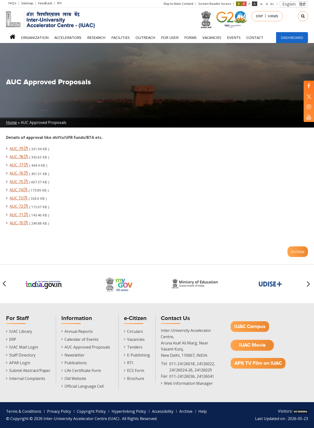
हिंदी (302, 4)
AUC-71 (19, 214)
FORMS (190, 37)
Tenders (134, 347)
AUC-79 (19, 148)
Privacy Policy (60, 411)
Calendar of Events (81, 339)
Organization (35, 37)
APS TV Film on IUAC (258, 363)
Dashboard (292, 37)
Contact (254, 37)
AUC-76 (19, 173)
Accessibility (164, 411)
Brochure (135, 378)
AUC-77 (19, 165)
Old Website (75, 378)
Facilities (120, 37)
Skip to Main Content (178, 3)
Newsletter (74, 355)
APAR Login (19, 362)
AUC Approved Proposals (87, 347)
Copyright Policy (92, 411)
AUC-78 (19, 156)
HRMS (273, 16)
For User (169, 37)
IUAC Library (20, 331)
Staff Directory (22, 355)
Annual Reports (78, 331)
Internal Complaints (27, 378)
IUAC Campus (249, 326)
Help (204, 411)
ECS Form (135, 370)
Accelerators (67, 37)
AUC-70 (19, 223)
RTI (59, 3)
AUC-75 (19, 181)
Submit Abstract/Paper (29, 370)
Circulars (135, 331)
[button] (309, 284)
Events (234, 37)
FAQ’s (12, 3)
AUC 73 (19, 198)
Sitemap (27, 3)
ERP (259, 16)
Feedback (45, 3)
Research (96, 37)
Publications (75, 362)
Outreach (145, 37)
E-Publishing (138, 355)
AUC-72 (19, 206)
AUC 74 (19, 190)
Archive (297, 251)
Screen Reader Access (214, 3)
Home (12, 38)
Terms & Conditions (24, 411)
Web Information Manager (188, 383)
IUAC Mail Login (23, 347)
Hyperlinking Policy (130, 411)
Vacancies (211, 37)
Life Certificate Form (82, 370)
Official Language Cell (84, 386)
